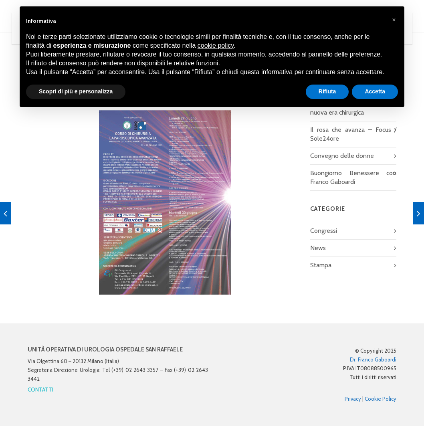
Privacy (353, 399)
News (318, 248)
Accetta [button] (375, 91)
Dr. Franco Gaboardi (373, 359)
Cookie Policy (380, 399)
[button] (394, 19)
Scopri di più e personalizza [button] (76, 91)
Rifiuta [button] (327, 91)
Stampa (320, 265)
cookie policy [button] (216, 45)
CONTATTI (40, 389)
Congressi (323, 230)
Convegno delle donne (342, 155)
